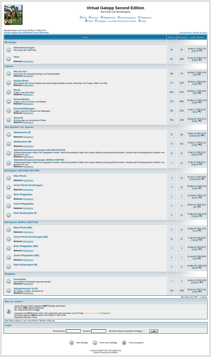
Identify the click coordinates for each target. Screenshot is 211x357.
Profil (89, 21)
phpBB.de (114, 353)
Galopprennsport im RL (26, 288)
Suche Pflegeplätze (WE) (26, 255)
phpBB (100, 351)
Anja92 (195, 84)
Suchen (93, 18)
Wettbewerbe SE (22, 132)
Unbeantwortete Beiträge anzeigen (193, 33)
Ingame (9, 66)
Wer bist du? (20, 71)
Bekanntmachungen (24, 47)
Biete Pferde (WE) (23, 227)
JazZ (195, 207)
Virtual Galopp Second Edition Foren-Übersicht (26, 32)
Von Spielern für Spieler (19, 127)
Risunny (195, 198)
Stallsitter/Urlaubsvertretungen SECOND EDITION (39, 150)
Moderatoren (28, 61)
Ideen (16, 57)
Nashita (195, 60)
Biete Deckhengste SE (25, 213)
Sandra (195, 102)
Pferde (17, 90)
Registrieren (145, 18)
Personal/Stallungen (24, 108)
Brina (195, 75)
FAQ (83, 18)
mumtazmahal (195, 135)
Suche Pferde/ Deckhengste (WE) (31, 237)
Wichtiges (11, 42)
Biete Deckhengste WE (25, 264)
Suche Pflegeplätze (24, 204)
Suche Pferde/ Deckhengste (28, 185)
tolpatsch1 (195, 282)
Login (142, 21)
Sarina (195, 112)
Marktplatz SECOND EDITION (22, 170)
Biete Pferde (20, 176)
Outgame (10, 274)
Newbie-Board (21, 81)
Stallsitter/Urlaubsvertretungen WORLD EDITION (39, 160)
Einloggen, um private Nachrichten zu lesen (115, 21)
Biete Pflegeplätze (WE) (26, 246)
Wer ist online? (14, 301)
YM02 (195, 93)
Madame (195, 154)
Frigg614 (194, 216)
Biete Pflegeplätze (23, 194)
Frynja (195, 231)
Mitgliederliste (108, 18)
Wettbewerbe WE (22, 141)
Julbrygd (195, 51)
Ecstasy (195, 145)
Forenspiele (20, 279)
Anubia (195, 188)
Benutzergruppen (127, 18)
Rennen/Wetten (22, 99)
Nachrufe (18, 118)
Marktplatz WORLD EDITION (21, 222)
